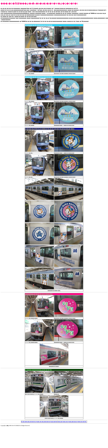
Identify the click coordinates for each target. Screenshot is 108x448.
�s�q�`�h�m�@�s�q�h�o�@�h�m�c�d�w (72, 421)
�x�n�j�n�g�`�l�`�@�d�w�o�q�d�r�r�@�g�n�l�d (39, 421)
